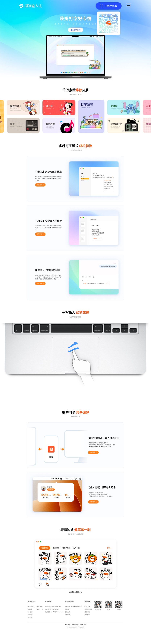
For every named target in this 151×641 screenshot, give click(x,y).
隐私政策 (74, 625)
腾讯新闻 (87, 614)
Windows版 (31, 606)
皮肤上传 (67, 612)
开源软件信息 (82, 625)
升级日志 (39, 606)
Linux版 (30, 614)
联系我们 (67, 609)
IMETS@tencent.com (57, 612)
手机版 (30, 612)
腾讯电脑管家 (88, 609)
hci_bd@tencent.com (76, 606)
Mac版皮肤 (40, 609)
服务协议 (67, 625)
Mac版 (30, 609)
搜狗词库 (67, 614)
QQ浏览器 (87, 606)
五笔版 (30, 617)
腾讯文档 (87, 612)
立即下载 (77, 30)
